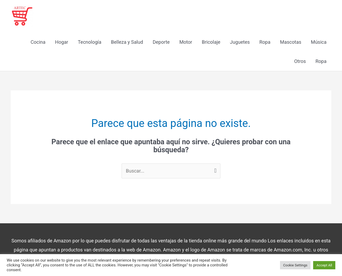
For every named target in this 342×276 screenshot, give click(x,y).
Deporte (161, 42)
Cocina (38, 42)
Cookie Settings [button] (295, 265)
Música (319, 42)
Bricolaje (211, 42)
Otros (300, 61)
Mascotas (290, 42)
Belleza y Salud (127, 42)
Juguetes (240, 42)
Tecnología (89, 42)
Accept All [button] (324, 265)
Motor (185, 42)
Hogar (61, 42)
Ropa (264, 42)
